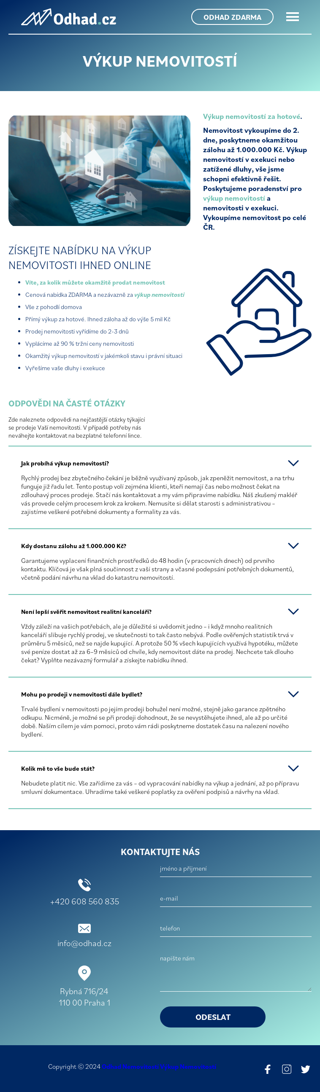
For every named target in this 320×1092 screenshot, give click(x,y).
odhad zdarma (232, 17)
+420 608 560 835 (84, 901)
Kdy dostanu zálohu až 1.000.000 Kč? (73, 546)
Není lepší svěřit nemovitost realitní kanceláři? (86, 612)
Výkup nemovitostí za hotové (251, 116)
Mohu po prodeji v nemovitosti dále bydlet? (81, 694)
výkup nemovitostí (234, 198)
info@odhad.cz (84, 943)
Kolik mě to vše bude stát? (58, 768)
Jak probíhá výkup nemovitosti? (65, 463)
